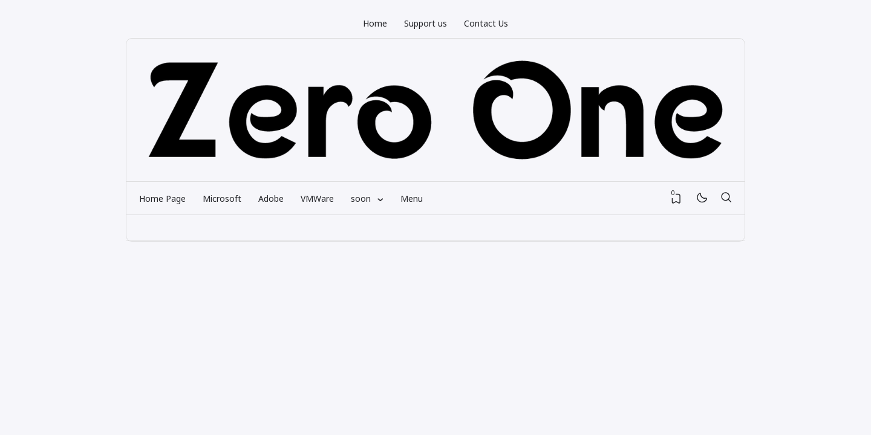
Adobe (271, 198)
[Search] (725, 198)
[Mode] (701, 198)
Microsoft (222, 198)
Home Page (162, 198)
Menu (411, 198)
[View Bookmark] (676, 198)
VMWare (317, 198)
